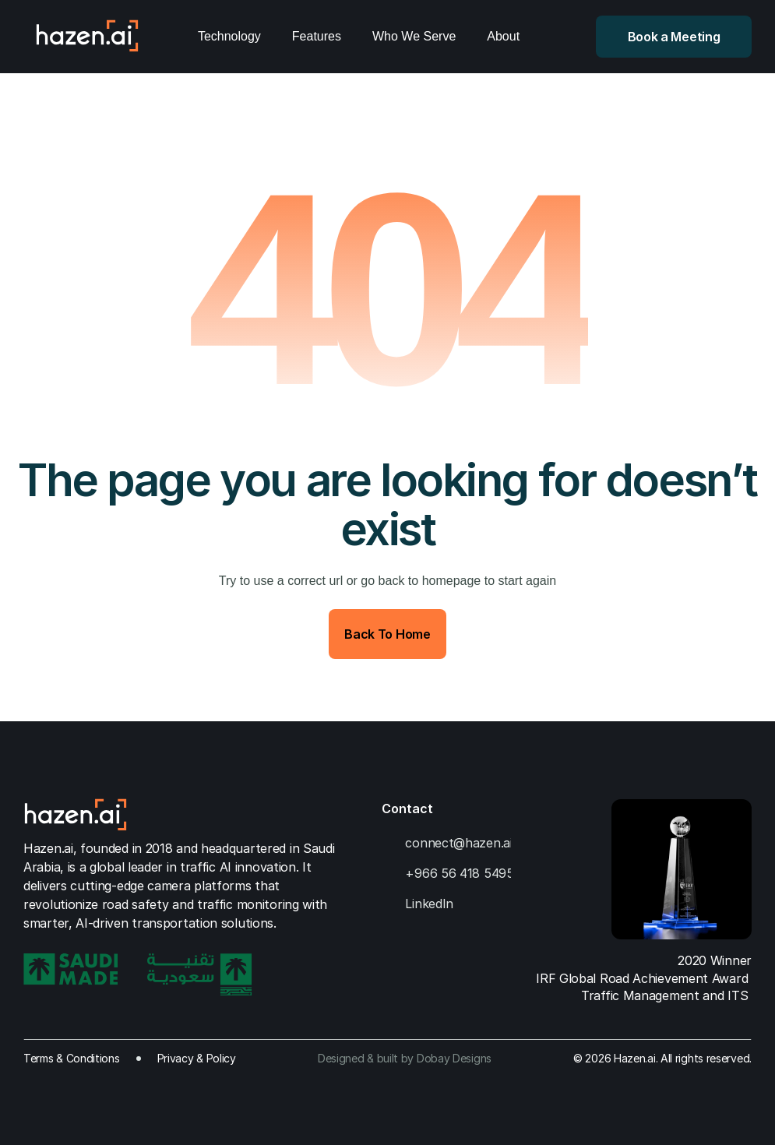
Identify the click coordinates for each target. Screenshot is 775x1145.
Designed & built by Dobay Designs (404, 1058)
